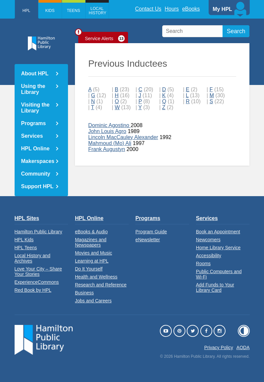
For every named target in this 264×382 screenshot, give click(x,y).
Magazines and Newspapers (90, 242)
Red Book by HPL (33, 290)
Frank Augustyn (106, 149)
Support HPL (37, 186)
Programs (33, 123)
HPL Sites (27, 218)
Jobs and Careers (93, 300)
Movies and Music (93, 253)
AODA (243, 347)
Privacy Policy (218, 347)
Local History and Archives (32, 258)
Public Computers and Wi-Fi (219, 274)
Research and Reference (101, 284)
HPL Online (35, 148)
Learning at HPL (91, 261)
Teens (73, 10)
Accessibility (208, 255)
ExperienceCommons (37, 282)
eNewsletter (147, 239)
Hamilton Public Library (38, 231)
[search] (205, 31)
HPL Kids (24, 239)
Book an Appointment (218, 231)
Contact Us (148, 9)
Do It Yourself (88, 268)
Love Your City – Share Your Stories (38, 271)
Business (84, 292)
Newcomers (208, 239)
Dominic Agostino (109, 125)
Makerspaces (38, 161)
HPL (26, 10)
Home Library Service (218, 247)
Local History (97, 10)
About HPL (35, 73)
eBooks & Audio (91, 231)
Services (32, 136)
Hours (172, 9)
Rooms (203, 263)
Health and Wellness (96, 276)
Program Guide (151, 231)
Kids (49, 10)
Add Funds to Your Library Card (215, 287)
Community (35, 174)
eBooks (191, 9)
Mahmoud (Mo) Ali (109, 143)
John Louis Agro (107, 131)
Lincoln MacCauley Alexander (123, 137)
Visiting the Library (35, 108)
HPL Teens (26, 247)
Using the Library (33, 89)
